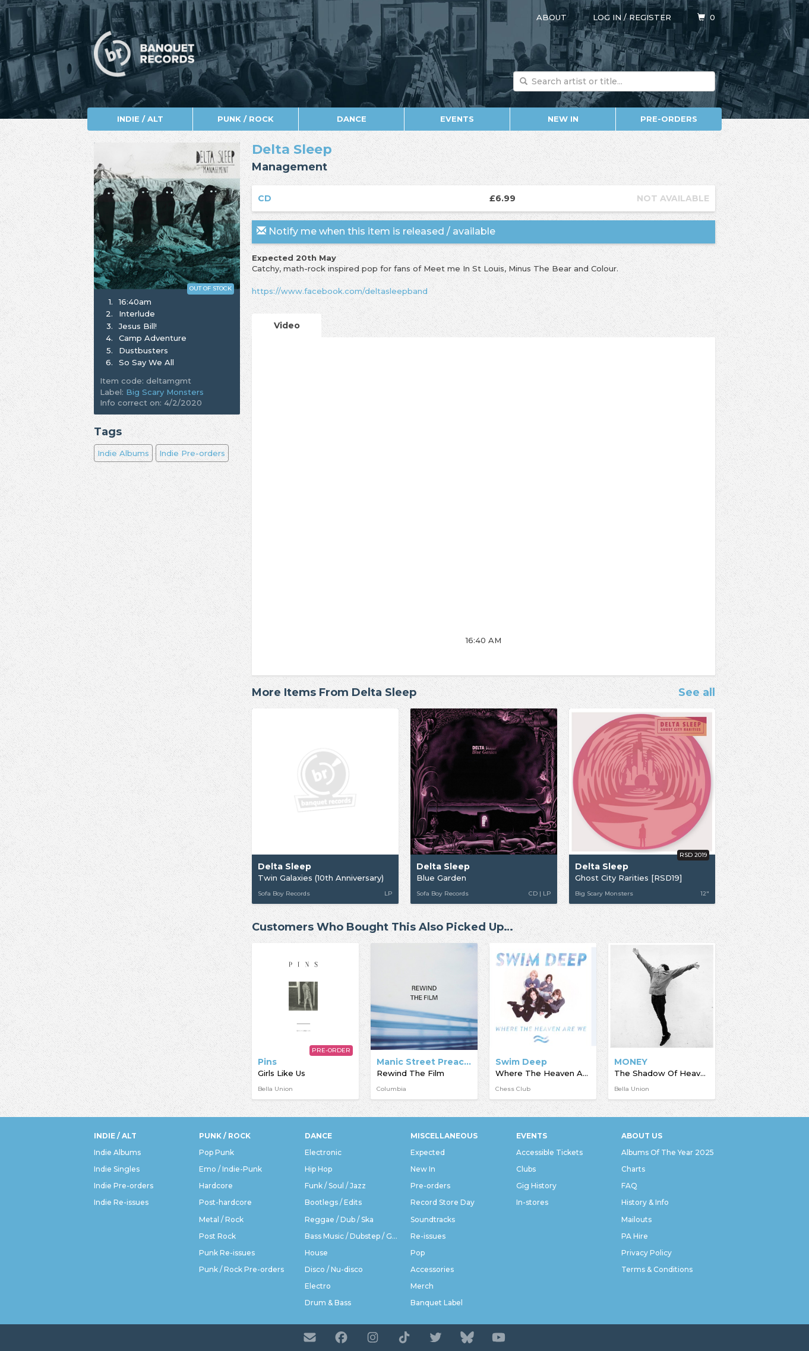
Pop (417, 1252)
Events (457, 119)
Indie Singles (117, 1169)
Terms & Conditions (657, 1269)
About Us (641, 1135)
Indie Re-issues (121, 1202)
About (551, 17)
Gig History (536, 1185)
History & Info (645, 1202)
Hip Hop (318, 1169)
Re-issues (427, 1236)
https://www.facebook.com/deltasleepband (340, 291)
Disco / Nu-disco (334, 1269)
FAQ (629, 1185)
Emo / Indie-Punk (230, 1169)
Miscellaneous (444, 1135)
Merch (422, 1286)
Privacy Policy (646, 1252)
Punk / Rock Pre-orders (241, 1269)
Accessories (432, 1269)
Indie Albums (123, 453)
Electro (318, 1286)
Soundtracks (432, 1219)
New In (563, 119)
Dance (351, 119)
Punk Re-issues (227, 1252)
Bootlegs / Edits (333, 1202)
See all (696, 693)
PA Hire (634, 1236)
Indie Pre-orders (192, 453)
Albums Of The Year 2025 (667, 1152)
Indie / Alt (140, 119)
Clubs (526, 1169)
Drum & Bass (328, 1302)
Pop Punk (216, 1152)
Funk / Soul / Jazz (335, 1185)
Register (650, 17)
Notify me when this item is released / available (376, 231)
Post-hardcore (225, 1202)
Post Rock (217, 1236)
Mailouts (636, 1219)
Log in (607, 17)
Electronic (323, 1152)
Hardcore (216, 1185)
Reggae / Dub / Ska (339, 1219)
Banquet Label (436, 1302)
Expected (427, 1152)
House (316, 1252)
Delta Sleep (292, 149)
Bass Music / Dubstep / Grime (352, 1236)
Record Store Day (442, 1202)
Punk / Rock (245, 119)
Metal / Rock (221, 1219)
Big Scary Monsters (165, 392)
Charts (633, 1169)
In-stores (532, 1202)
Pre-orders (668, 119)
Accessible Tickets (549, 1152)
